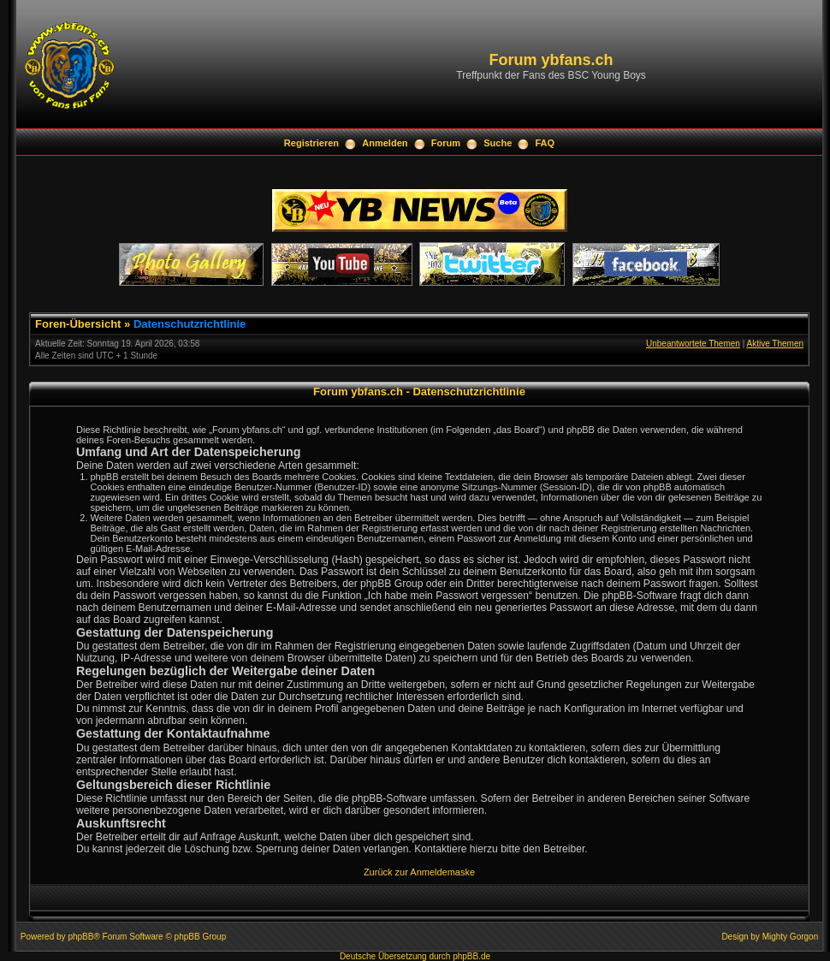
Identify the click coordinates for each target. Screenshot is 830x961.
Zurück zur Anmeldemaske (419, 872)
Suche (497, 143)
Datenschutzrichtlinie (189, 323)
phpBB (80, 936)
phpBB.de (471, 956)
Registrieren (311, 143)
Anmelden (384, 143)
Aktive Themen (774, 343)
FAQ (545, 143)
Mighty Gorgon (790, 936)
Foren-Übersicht (78, 323)
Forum (445, 143)
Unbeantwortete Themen (693, 343)
